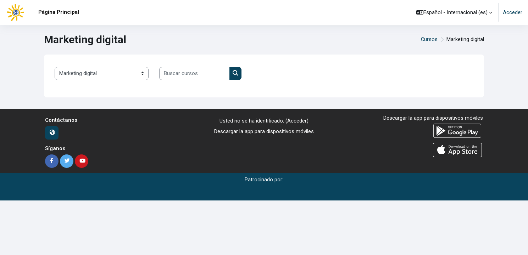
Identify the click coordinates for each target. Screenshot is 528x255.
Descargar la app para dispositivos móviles (264, 131)
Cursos (429, 39)
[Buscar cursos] (194, 73)
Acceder (512, 12)
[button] (454, 12)
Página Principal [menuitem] (58, 12)
